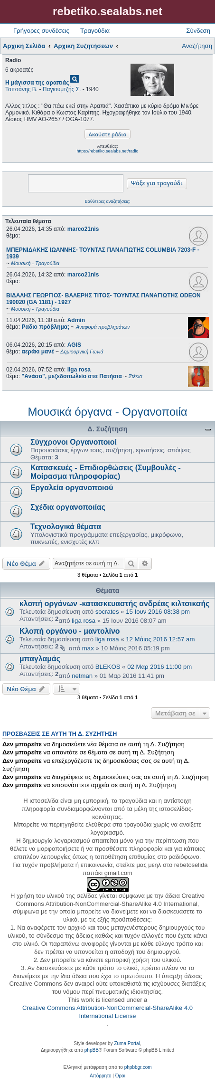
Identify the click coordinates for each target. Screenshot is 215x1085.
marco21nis (83, 229)
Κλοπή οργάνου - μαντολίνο (69, 631)
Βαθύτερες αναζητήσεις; (107, 201)
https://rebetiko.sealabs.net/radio (107, 151)
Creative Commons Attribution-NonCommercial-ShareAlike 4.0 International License (107, 1011)
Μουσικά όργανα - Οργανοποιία (107, 411)
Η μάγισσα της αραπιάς (37, 82)
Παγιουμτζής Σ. (62, 89)
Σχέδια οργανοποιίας (67, 507)
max (88, 648)
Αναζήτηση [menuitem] (197, 45)
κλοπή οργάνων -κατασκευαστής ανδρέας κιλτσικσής (114, 604)
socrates (107, 611)
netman (82, 675)
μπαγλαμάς (39, 659)
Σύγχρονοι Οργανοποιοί (73, 442)
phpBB (91, 1050)
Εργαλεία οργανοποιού (71, 488)
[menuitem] (100, 1076)
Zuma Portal (127, 1043)
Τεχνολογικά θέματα (65, 527)
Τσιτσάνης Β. (21, 89)
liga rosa (79, 369)
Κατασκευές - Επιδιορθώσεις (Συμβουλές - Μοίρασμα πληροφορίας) (105, 472)
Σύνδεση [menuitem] (198, 30)
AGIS (74, 345)
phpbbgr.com (138, 1067)
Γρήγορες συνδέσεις (41, 30)
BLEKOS (108, 666)
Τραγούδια (95, 30)
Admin (76, 320)
